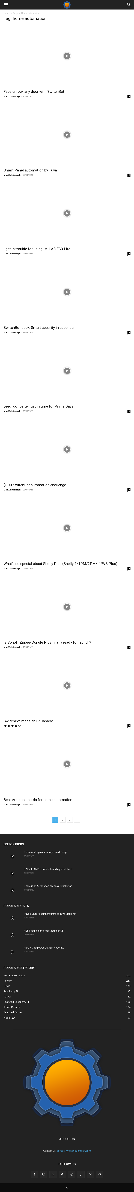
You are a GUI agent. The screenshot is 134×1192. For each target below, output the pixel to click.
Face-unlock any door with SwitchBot (34, 91)
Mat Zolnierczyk (12, 96)
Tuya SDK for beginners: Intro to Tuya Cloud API (50, 913)
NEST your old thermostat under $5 (43, 930)
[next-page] (77, 820)
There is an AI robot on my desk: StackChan (48, 886)
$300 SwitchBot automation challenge (35, 485)
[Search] (129, 5)
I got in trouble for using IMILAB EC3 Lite (37, 249)
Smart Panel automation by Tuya (30, 170)
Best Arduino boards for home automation (38, 800)
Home (7, 13)
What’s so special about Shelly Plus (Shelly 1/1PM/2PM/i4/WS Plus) (60, 564)
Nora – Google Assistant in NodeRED (44, 947)
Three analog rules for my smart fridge (45, 852)
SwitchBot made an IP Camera (28, 721)
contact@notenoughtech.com (74, 1150)
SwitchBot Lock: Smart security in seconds (39, 328)
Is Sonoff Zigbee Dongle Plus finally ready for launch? (47, 642)
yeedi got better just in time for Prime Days (38, 406)
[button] (6, 5)
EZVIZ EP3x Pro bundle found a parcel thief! (48, 869)
